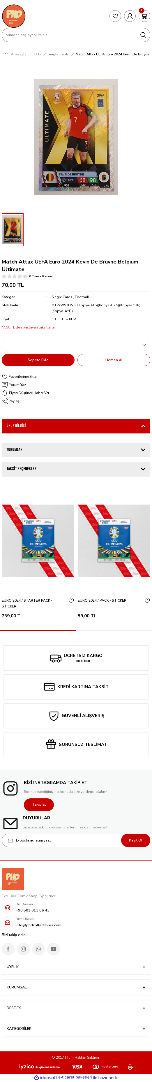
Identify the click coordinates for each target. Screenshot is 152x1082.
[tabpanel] (38, 553)
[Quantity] (76, 345)
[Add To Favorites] (76, 377)
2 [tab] (114, 630)
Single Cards (62, 297)
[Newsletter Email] (76, 840)
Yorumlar (14, 449)
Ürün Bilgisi (16, 425)
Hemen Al (114, 360)
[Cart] (144, 16)
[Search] (76, 35)
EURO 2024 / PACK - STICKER (102, 600)
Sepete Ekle (38, 360)
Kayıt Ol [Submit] (135, 840)
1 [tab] (38, 630)
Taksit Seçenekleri (21, 469)
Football (82, 297)
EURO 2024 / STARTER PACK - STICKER (27, 603)
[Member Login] (130, 16)
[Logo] (14, 16)
